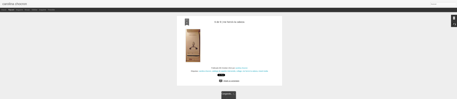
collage (239, 55)
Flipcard (11, 10)
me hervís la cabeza (250, 55)
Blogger (238, 97)
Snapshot (42, 10)
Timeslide (51, 10)
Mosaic (27, 10)
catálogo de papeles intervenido (224, 55)
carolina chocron (241, 52)
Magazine (19, 10)
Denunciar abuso (246, 97)
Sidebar (34, 10)
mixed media (263, 55)
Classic (4, 10)
